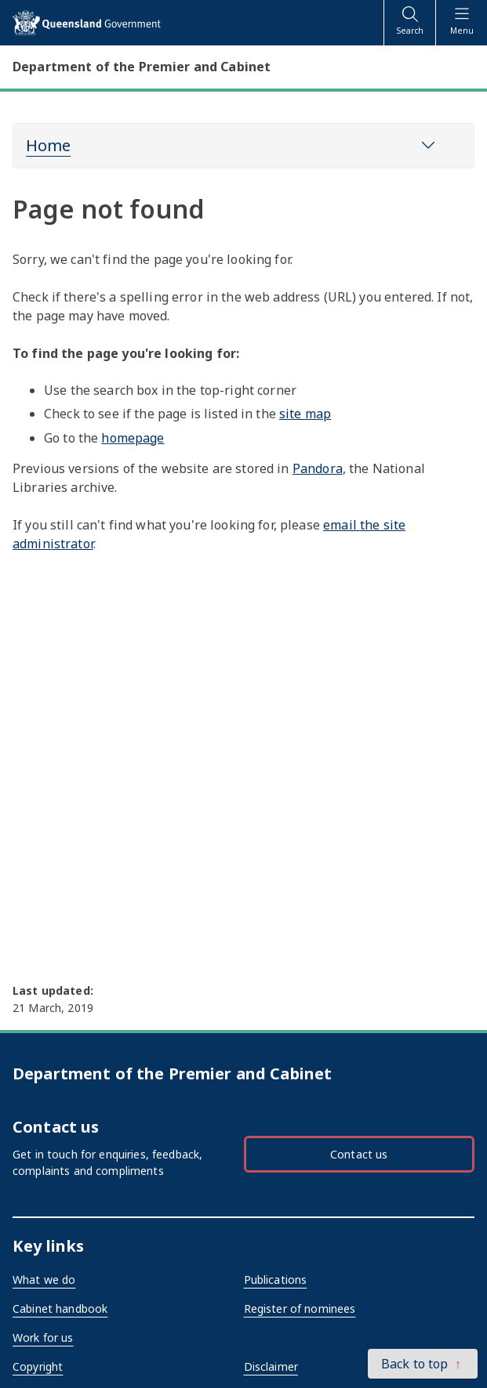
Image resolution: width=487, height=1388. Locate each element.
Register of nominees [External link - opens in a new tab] (300, 1308)
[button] (423, 1364)
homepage (132, 437)
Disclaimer (271, 1366)
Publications (275, 1279)
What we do (44, 1279)
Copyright (38, 1366)
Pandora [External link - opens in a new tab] (318, 468)
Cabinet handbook (60, 1308)
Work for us (43, 1337)
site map (305, 413)
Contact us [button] (358, 1154)
